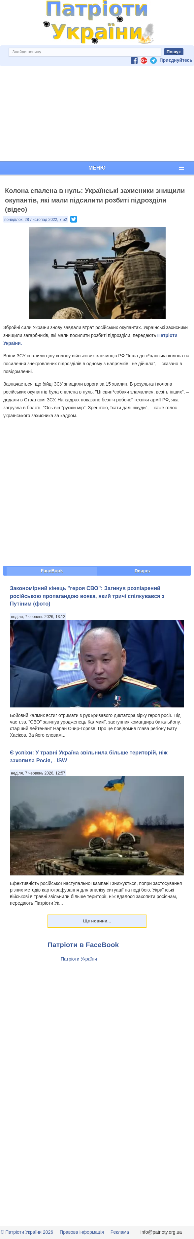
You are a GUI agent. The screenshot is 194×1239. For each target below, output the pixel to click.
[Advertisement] (97, 114)
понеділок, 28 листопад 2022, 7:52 (35, 219)
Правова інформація (82, 1232)
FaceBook (52, 570)
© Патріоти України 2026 (27, 1232)
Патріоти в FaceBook (83, 944)
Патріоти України (79, 959)
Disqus (142, 570)
